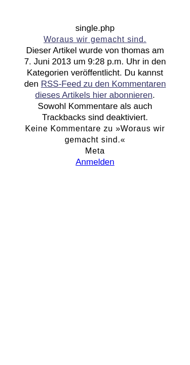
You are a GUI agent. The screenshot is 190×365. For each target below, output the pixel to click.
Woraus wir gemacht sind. (95, 39)
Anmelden (95, 162)
